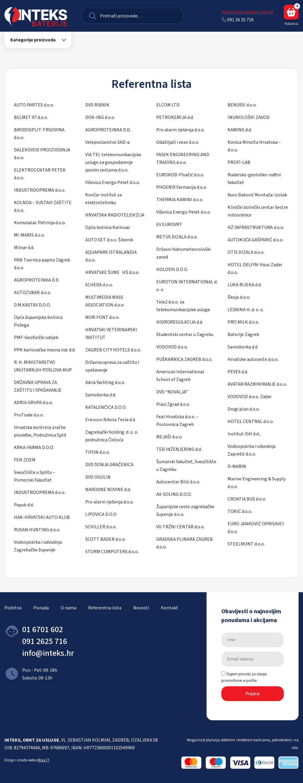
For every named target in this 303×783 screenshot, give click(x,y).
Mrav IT (43, 760)
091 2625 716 (44, 641)
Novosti (141, 608)
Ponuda (41, 608)
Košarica (291, 15)
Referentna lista (104, 608)
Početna (13, 608)
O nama (68, 608)
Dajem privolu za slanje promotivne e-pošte (244, 677)
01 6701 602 (42, 629)
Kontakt (169, 608)
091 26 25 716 (238, 20)
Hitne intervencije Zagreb (247, 12)
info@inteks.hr (48, 653)
